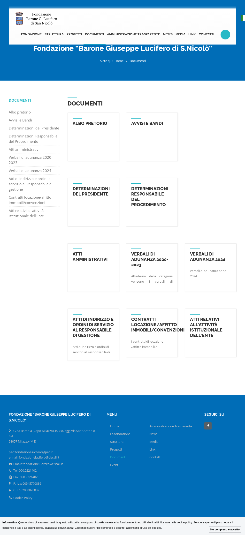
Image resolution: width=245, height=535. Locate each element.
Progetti (74, 34)
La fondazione (120, 434)
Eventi (114, 465)
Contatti (206, 34)
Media (180, 34)
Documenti (94, 34)
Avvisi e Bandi (20, 120)
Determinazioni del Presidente (34, 128)
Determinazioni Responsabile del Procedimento (33, 139)
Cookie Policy (20, 498)
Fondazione (31, 34)
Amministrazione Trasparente (133, 34)
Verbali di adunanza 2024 (30, 170)
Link (192, 34)
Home (119, 61)
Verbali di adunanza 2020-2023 (31, 160)
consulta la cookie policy (59, 527)
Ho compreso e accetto (225, 529)
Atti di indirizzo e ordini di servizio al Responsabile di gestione (31, 184)
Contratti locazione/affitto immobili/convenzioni (30, 200)
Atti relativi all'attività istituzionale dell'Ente (26, 213)
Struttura (54, 34)
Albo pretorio (20, 112)
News (168, 34)
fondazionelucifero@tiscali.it (43, 464)
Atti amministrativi (24, 149)
